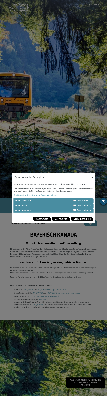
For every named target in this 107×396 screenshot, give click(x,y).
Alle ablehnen (61, 219)
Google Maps (21, 205)
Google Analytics (23, 200)
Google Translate (23, 210)
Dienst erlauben (82, 200)
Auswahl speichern (82, 219)
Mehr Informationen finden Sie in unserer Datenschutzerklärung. (35, 195)
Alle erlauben (42, 219)
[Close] (92, 177)
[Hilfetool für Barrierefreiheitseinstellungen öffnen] (103, 201)
